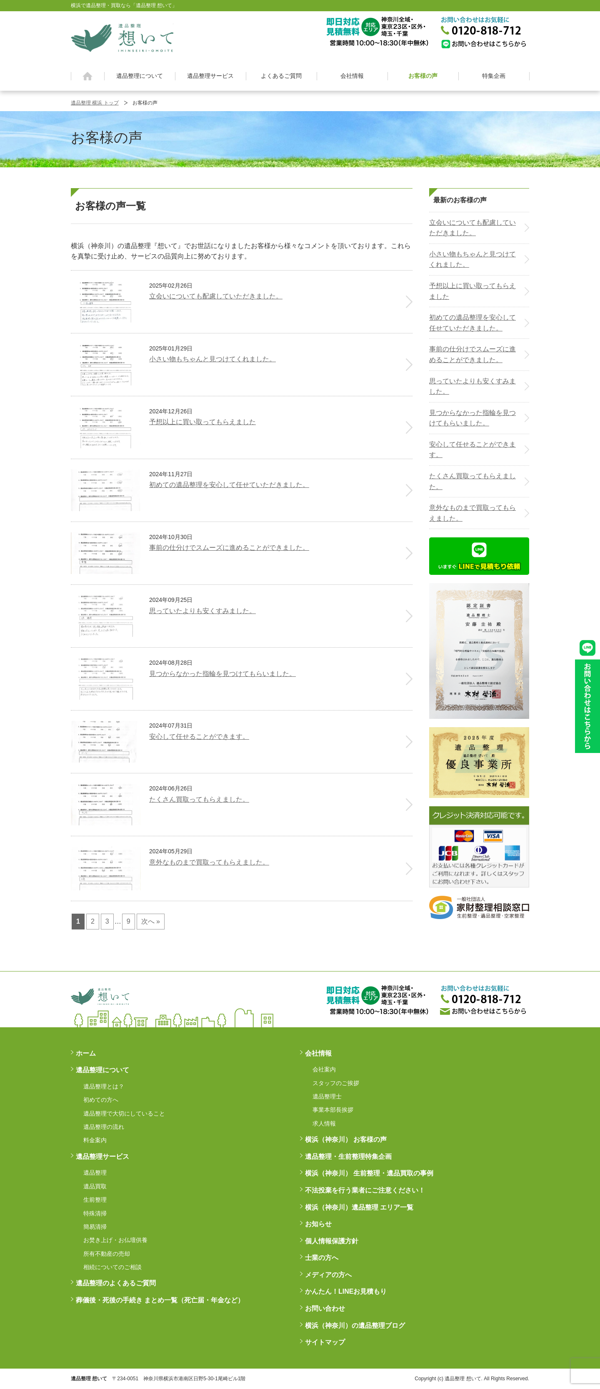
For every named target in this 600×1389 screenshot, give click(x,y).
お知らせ (318, 1223)
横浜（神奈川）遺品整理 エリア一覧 (359, 1207)
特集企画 (493, 75)
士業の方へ (321, 1257)
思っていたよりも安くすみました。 (472, 386)
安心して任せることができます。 (472, 450)
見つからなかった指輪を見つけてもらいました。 (472, 418)
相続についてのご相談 (112, 1267)
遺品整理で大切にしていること (124, 1113)
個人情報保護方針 (331, 1241)
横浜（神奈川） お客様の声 (346, 1139)
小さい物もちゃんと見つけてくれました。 (472, 259)
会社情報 (352, 75)
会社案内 (324, 1069)
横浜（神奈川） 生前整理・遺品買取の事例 (369, 1173)
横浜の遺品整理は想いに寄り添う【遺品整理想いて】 (122, 36)
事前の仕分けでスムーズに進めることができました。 (472, 354)
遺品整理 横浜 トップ (95, 103)
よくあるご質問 (281, 75)
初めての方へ (100, 1099)
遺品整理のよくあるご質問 (116, 1283)
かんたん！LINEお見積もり (346, 1291)
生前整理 (95, 1199)
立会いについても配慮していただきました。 (472, 228)
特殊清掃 (95, 1213)
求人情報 (324, 1123)
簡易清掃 (95, 1226)
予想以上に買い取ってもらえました (472, 291)
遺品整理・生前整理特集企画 (348, 1156)
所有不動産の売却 (106, 1253)
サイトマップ (325, 1342)
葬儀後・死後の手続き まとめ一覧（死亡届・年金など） (160, 1300)
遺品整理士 (327, 1096)
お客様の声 (423, 75)
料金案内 (95, 1140)
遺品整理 (95, 1172)
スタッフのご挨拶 (335, 1083)
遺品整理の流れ (103, 1126)
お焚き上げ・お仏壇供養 (115, 1240)
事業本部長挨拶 (332, 1109)
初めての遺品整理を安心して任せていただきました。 (472, 323)
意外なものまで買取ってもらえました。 (472, 513)
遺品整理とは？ (103, 1086)
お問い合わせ (325, 1308)
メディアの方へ (328, 1274)
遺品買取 (95, 1186)
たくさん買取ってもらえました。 (472, 481)
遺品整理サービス (210, 75)
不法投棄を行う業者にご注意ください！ (365, 1190)
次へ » (150, 921)
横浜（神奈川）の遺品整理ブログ (355, 1325)
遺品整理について (139, 75)
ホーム (87, 76)
